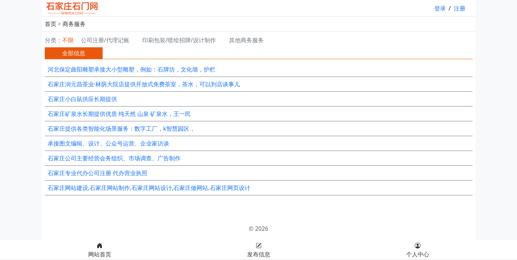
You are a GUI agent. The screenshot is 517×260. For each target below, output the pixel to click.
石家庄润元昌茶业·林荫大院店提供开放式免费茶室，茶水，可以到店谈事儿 (144, 84)
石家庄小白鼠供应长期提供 (82, 99)
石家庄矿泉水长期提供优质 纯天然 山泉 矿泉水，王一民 (119, 114)
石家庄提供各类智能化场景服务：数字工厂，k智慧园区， (121, 129)
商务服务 (74, 24)
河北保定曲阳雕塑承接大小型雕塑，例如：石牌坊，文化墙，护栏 (131, 69)
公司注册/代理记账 (105, 40)
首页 (50, 24)
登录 (440, 8)
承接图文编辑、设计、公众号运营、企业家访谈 (108, 143)
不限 (68, 40)
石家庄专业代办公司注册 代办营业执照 (97, 173)
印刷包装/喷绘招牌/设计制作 (179, 40)
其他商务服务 (246, 40)
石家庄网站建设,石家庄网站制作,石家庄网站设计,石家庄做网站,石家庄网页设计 (149, 188)
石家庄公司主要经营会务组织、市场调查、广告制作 (114, 158)
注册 (459, 8)
